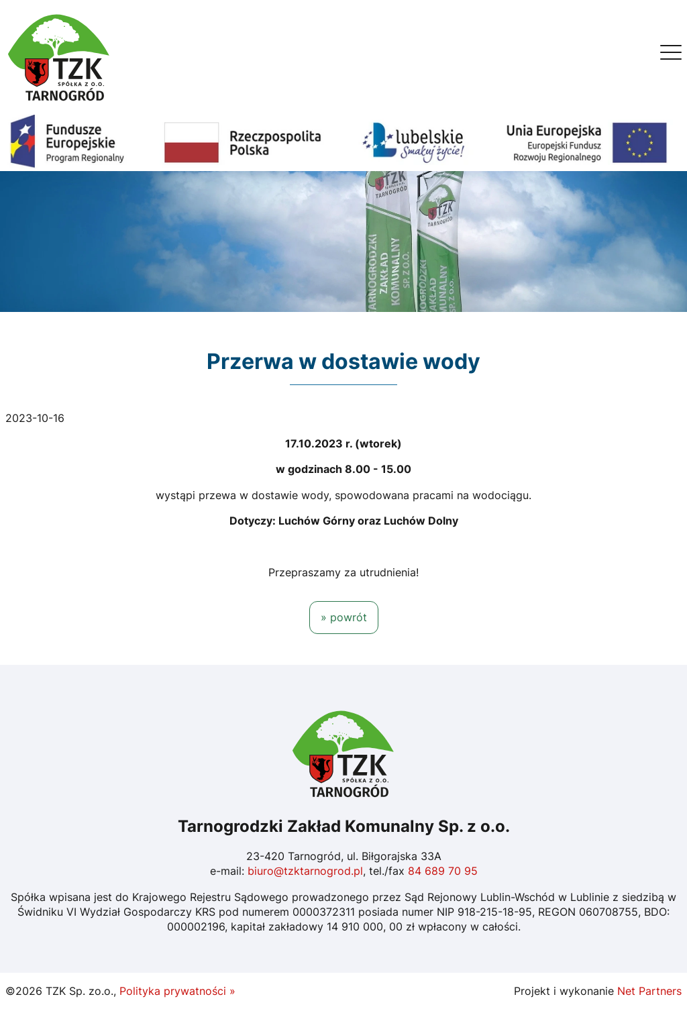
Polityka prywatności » (177, 991)
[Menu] (671, 55)
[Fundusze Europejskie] (343, 141)
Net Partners (649, 991)
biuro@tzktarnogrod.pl (305, 871)
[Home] (59, 56)
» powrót (344, 617)
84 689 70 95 (443, 871)
